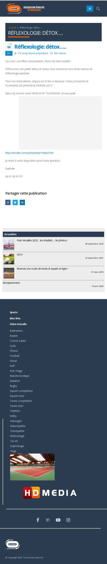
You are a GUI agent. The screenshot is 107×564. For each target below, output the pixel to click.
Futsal (13, 360)
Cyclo (13, 345)
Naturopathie (17, 426)
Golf (12, 365)
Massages (16, 421)
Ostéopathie (17, 431)
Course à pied (18, 340)
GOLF (20, 254)
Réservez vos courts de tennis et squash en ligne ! (42, 268)
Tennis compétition (21, 401)
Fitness (14, 350)
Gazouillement (15, 202)
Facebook (8, 202)
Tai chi (14, 441)
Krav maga (16, 370)
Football (14, 355)
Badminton (16, 330)
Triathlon (15, 411)
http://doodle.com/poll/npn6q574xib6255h (29, 152)
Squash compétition (21, 391)
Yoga (13, 451)
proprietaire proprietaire (35, 53)
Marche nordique (19, 375)
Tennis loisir (17, 406)
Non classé (60, 53)
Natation (15, 381)
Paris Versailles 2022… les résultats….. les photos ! (42, 240)
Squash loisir (17, 396)
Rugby (13, 386)
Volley (13, 416)
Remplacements (11, 282)
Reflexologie (17, 436)
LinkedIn (22, 202)
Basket (14, 335)
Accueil (12, 27)
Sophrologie (17, 446)
